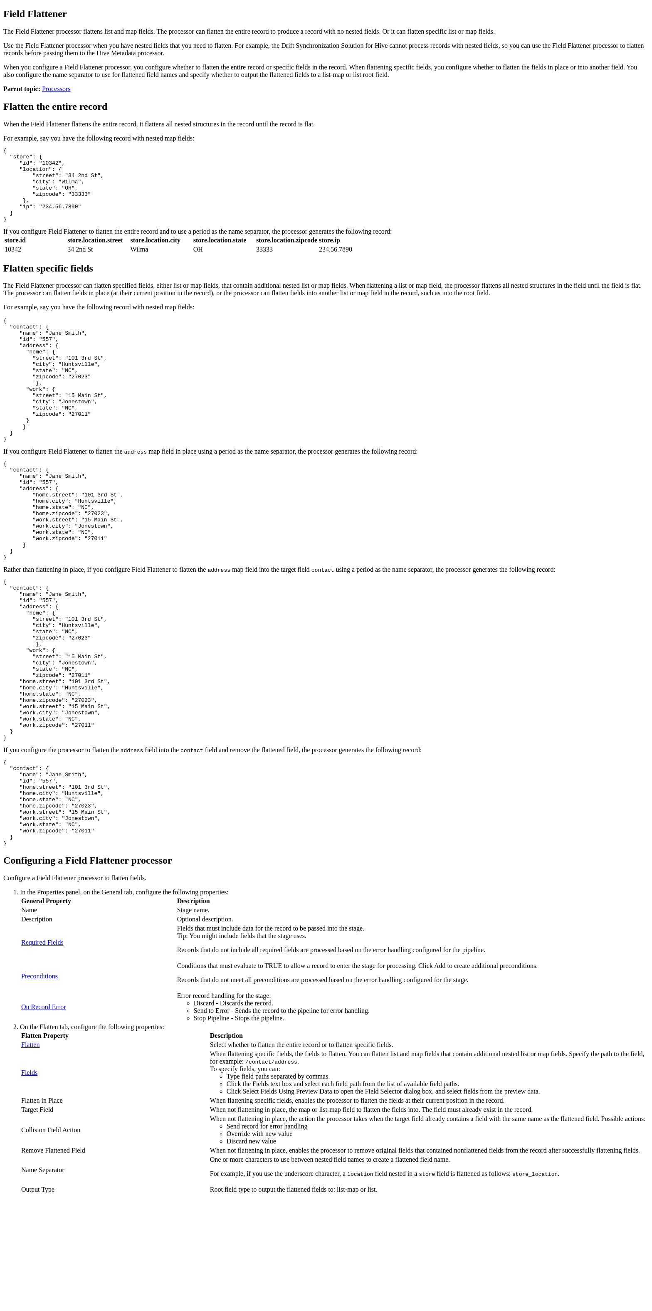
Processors (56, 88)
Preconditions (39, 1085)
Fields (29, 1182)
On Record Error (43, 1116)
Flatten (30, 1154)
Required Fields (42, 1052)
